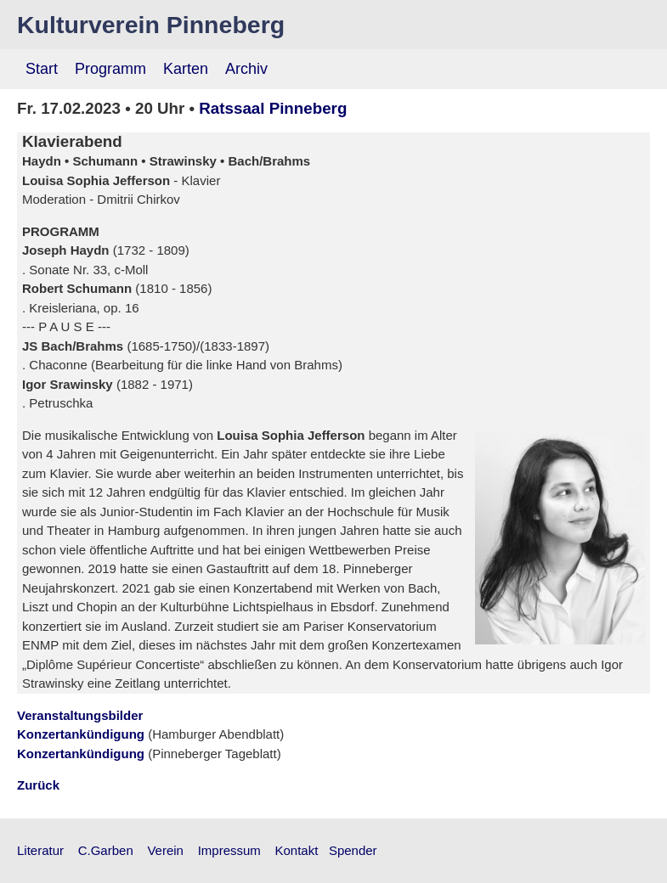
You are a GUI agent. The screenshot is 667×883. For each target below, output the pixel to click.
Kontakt (297, 850)
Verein (165, 850)
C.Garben (105, 850)
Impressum (229, 850)
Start (41, 68)
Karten (185, 68)
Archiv (246, 68)
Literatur (40, 850)
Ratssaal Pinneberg (273, 108)
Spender (353, 850)
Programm (110, 68)
